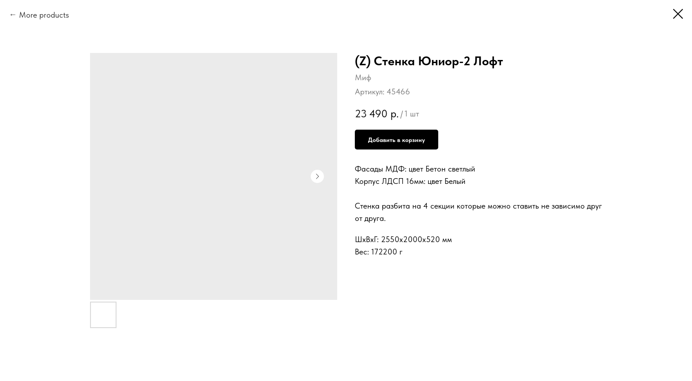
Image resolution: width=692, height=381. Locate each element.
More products (44, 14)
